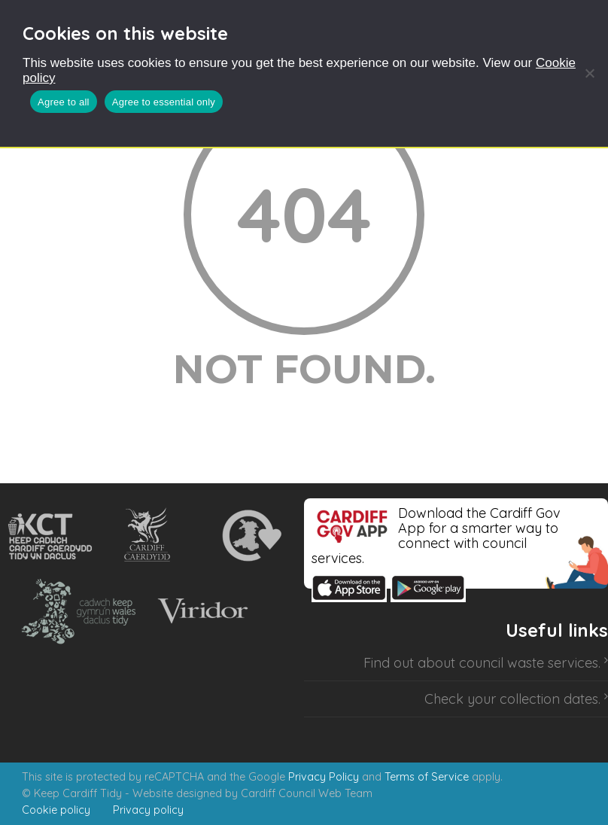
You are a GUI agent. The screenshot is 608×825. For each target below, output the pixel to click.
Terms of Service (427, 777)
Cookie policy (56, 810)
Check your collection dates (511, 699)
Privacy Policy (323, 777)
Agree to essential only (163, 102)
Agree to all (64, 102)
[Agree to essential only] (589, 73)
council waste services (528, 662)
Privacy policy (148, 810)
